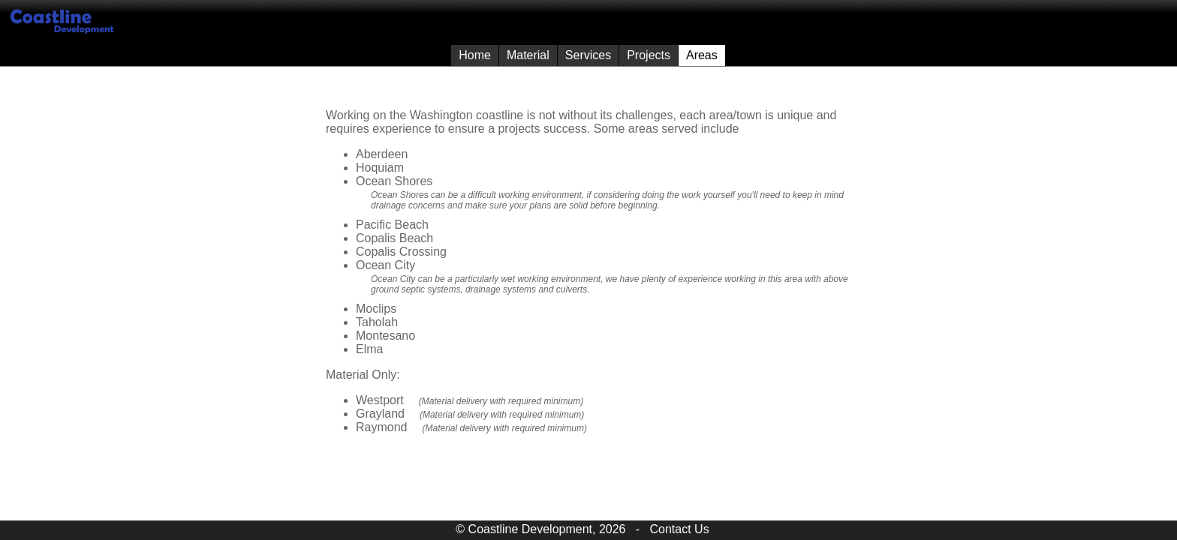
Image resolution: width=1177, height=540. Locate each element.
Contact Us (679, 529)
